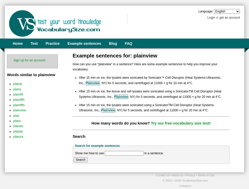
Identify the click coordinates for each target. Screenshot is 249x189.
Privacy (191, 175)
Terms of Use (206, 175)
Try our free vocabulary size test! (181, 123)
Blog (113, 43)
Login (211, 17)
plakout (18, 137)
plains (17, 89)
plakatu (18, 126)
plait (16, 116)
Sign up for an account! (29, 60)
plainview (19, 110)
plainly (17, 84)
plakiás (18, 131)
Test (34, 43)
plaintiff (18, 94)
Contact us (163, 175)
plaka (17, 121)
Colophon (185, 185)
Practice (53, 43)
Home (18, 43)
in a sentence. (154, 153)
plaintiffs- (19, 105)
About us (178, 175)
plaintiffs (19, 99)
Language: (205, 11)
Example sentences (84, 43)
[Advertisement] (65, 180)
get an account (229, 17)
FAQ (128, 43)
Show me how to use (89, 153)
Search (81, 160)
